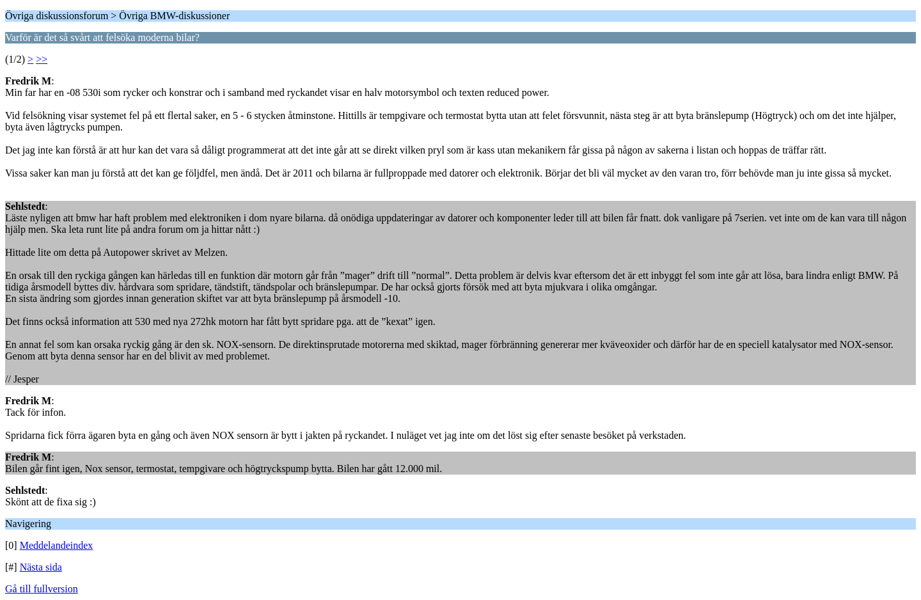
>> (41, 59)
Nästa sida (41, 567)
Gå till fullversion (41, 588)
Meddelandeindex (56, 545)
